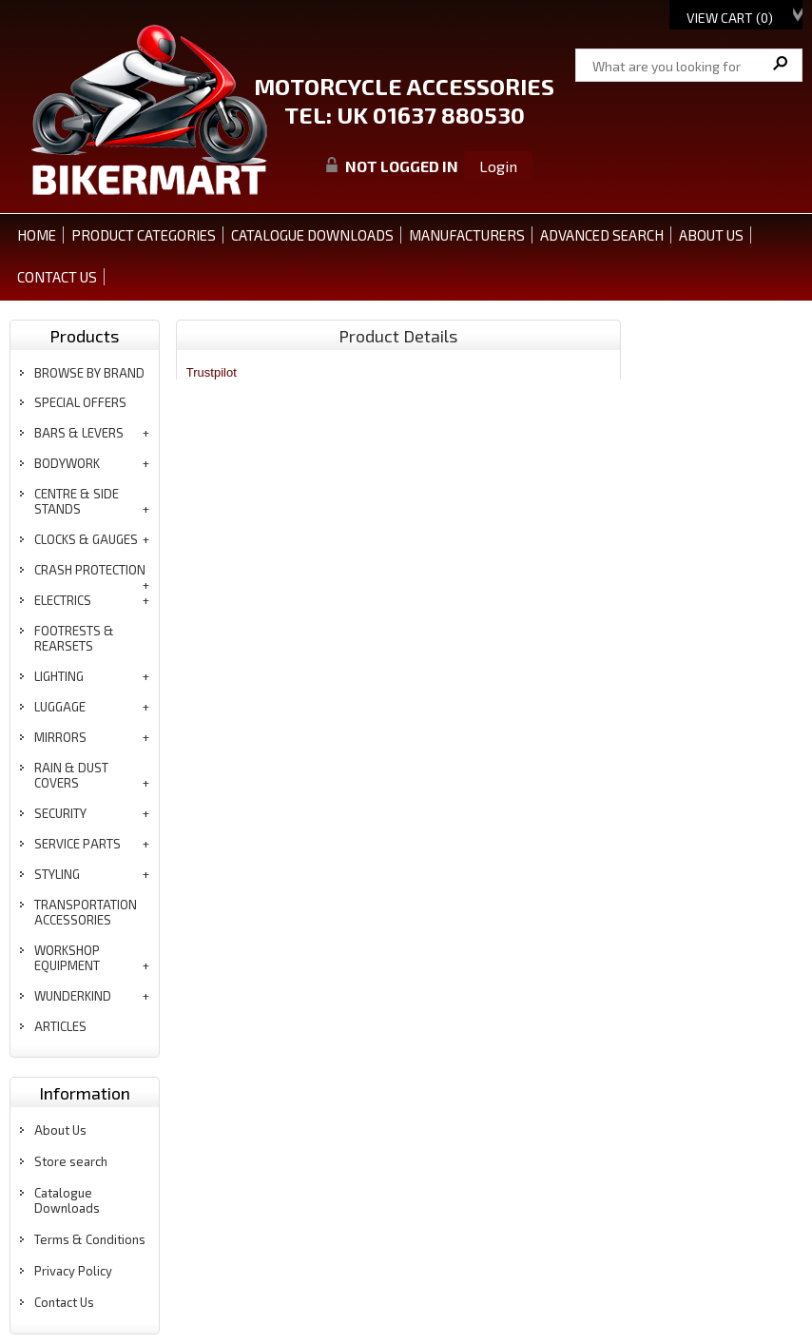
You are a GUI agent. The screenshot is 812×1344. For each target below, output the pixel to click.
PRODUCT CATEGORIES (143, 234)
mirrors (60, 737)
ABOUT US (711, 234)
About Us (60, 1130)
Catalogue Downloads (67, 1200)
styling (57, 874)
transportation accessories (85, 912)
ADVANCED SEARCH (602, 234)
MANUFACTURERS (467, 234)
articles (60, 1026)
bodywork (67, 463)
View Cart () (729, 18)
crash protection (89, 569)
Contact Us (64, 1302)
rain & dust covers (71, 775)
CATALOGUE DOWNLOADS (312, 234)
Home (36, 234)
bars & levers (79, 432)
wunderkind (72, 995)
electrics (62, 600)
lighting (59, 676)
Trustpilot (211, 372)
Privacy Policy (73, 1270)
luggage (60, 706)
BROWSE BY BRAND (89, 372)
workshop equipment (67, 958)
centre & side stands (76, 501)
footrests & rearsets (74, 638)
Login (498, 166)
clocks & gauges (86, 539)
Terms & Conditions (89, 1239)
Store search (70, 1161)
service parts (77, 843)
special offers (80, 402)
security (60, 813)
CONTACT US (57, 276)
